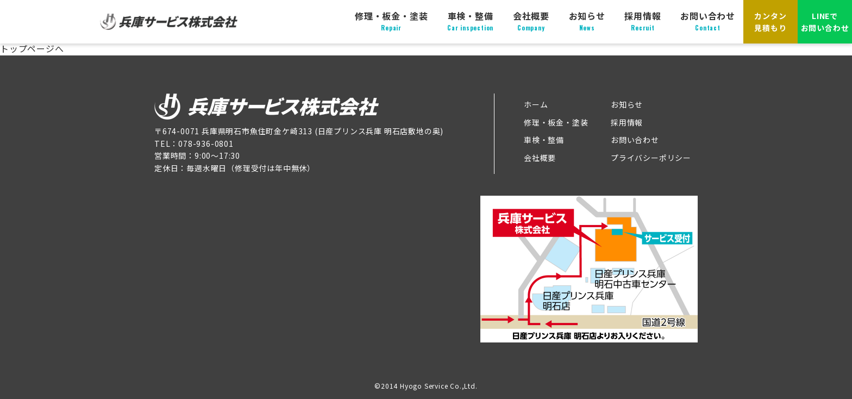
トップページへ (32, 48)
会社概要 (531, 21)
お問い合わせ (707, 21)
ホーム (536, 104)
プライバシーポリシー (651, 157)
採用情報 (642, 21)
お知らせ (587, 21)
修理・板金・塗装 (391, 21)
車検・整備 (470, 21)
